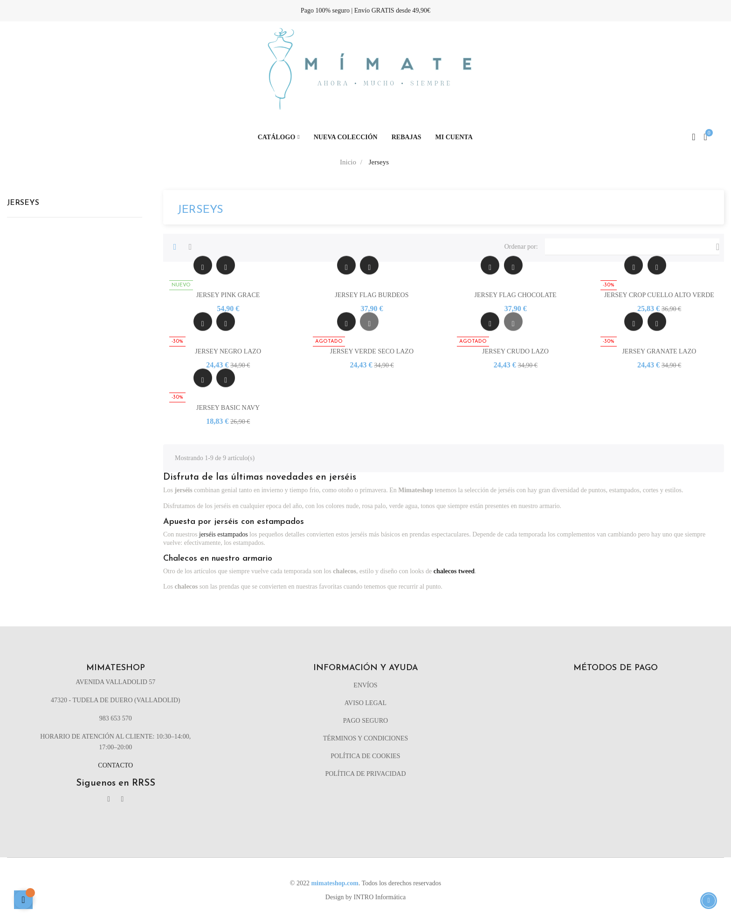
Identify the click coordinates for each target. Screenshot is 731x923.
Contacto (115, 765)
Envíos (365, 685)
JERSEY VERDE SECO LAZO (372, 351)
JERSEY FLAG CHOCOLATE (516, 295)
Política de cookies (365, 756)
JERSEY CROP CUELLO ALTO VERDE (659, 295)
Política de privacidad (365, 773)
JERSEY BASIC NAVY (228, 407)
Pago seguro (365, 720)
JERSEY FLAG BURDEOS (371, 295)
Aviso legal (365, 702)
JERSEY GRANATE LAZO (659, 351)
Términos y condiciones (365, 738)
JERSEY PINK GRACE (228, 295)
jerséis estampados (223, 534)
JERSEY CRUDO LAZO (515, 351)
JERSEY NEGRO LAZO (228, 351)
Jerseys (23, 203)
